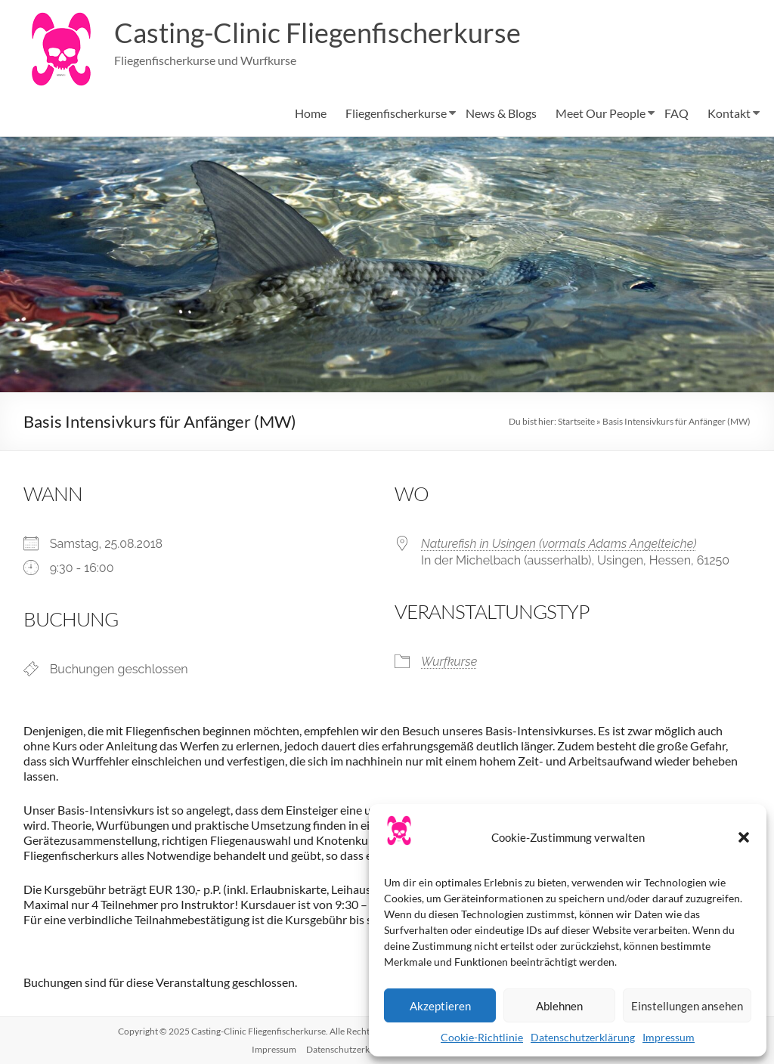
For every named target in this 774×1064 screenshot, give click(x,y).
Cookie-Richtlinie (482, 1037)
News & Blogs (501, 113)
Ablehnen (559, 1006)
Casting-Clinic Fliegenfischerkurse (317, 32)
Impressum (668, 1037)
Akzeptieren (440, 1006)
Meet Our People (601, 113)
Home (311, 113)
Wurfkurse (449, 661)
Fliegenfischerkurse (396, 113)
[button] (743, 837)
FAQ (676, 113)
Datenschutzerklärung (583, 1037)
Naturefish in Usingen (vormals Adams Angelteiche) (558, 544)
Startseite (576, 421)
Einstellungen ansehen (687, 1006)
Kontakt (729, 113)
